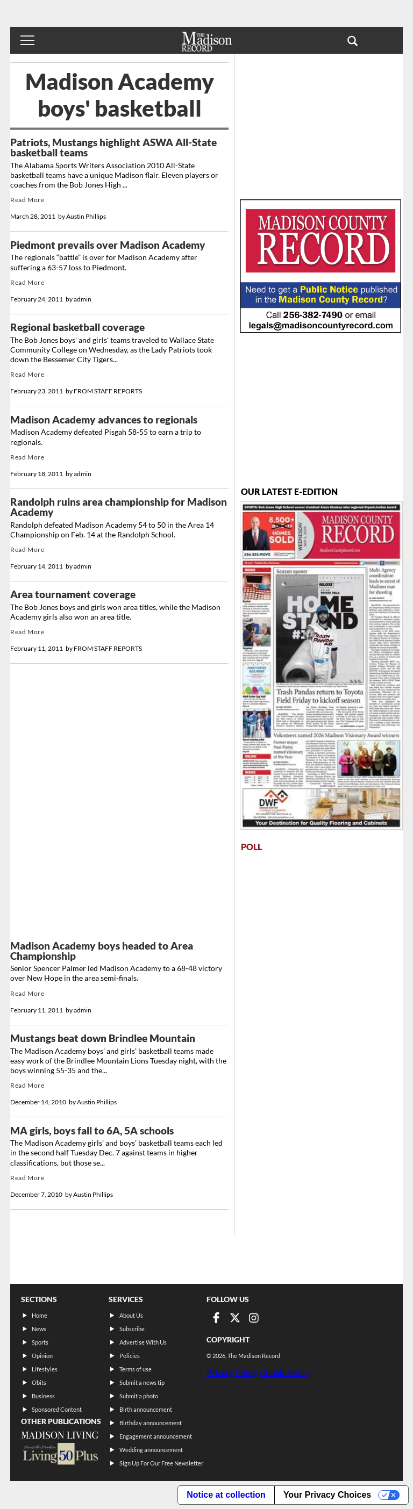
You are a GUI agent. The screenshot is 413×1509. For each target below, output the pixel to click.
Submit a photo (138, 1395)
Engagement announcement (155, 1436)
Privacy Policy (232, 1372)
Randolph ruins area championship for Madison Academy (118, 507)
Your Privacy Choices (327, 1494)
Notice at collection (226, 1494)
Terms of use (135, 1369)
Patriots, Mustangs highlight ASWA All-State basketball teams (113, 147)
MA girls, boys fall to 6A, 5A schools (92, 1131)
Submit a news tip (142, 1382)
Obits (39, 1382)
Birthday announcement (150, 1422)
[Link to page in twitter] (235, 1317)
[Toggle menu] (27, 40)
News (39, 1328)
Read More (27, 200)
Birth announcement (145, 1409)
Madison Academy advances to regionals (103, 420)
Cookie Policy (285, 1372)
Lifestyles (45, 1369)
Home (39, 1315)
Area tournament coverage (73, 594)
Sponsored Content (57, 1409)
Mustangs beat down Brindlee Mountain (102, 1038)
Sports (40, 1342)
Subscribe (132, 1328)
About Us (131, 1315)
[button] (352, 40)
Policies (129, 1355)
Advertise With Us (143, 1342)
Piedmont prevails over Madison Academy (107, 245)
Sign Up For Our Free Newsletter (161, 1463)
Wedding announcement (151, 1449)
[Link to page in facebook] (216, 1317)
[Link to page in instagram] (253, 1317)
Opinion (42, 1355)
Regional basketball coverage (77, 327)
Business (43, 1395)
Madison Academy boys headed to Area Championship (101, 951)
